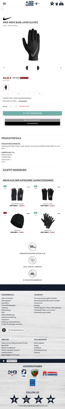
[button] (4, 3)
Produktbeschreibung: (11, 144)
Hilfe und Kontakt (7, 298)
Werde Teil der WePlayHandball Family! (14, 343)
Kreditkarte (37, 348)
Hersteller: (6, 152)
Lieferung (4, 308)
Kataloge (37, 305)
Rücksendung (5, 310)
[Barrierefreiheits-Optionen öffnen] (3, 330)
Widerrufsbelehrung (7, 315)
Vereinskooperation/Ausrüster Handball (47, 301)
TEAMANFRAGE (32, 123)
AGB (3, 312)
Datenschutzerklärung (8, 317)
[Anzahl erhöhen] (16, 106)
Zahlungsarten (6, 301)
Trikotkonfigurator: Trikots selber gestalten (47, 308)
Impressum (5, 319)
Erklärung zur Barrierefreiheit (10, 322)
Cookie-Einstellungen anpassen (11, 324)
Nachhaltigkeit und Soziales (10, 355)
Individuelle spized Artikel (42, 312)
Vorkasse (37, 352)
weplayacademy (6, 352)
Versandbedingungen (8, 305)
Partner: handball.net (8, 348)
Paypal (36, 345)
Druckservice (38, 303)
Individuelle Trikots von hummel (44, 310)
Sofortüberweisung (40, 350)
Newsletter (5, 345)
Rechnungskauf (39, 343)
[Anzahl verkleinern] (10, 106)
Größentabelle (23, 101)
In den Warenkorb (32, 113)
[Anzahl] (13, 106)
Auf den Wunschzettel (32, 120)
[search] (32, 9)
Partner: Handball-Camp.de (10, 350)
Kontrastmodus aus (17, 330)
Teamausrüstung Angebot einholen (45, 298)
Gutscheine (5, 303)
